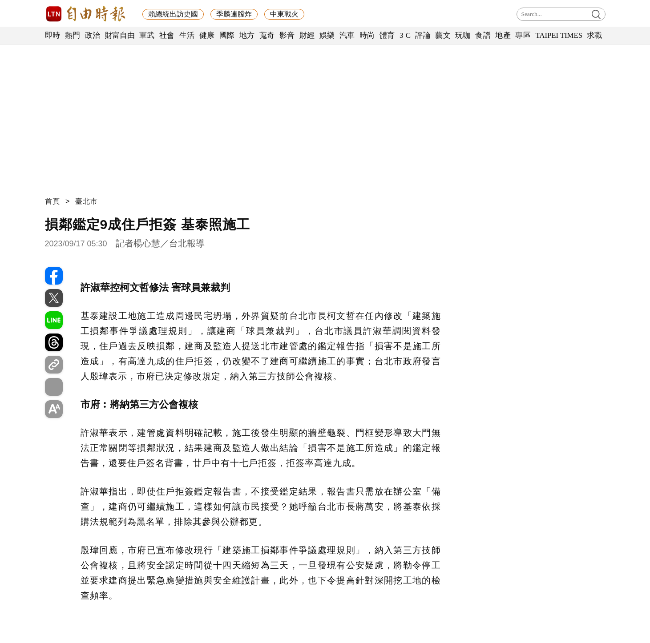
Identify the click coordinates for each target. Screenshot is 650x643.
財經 (307, 35)
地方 (247, 35)
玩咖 (463, 35)
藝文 (443, 35)
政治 (93, 35)
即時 (53, 35)
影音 (287, 35)
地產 (503, 35)
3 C (405, 35)
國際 (227, 35)
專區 (523, 35)
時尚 (367, 35)
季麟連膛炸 (234, 14)
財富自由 (120, 35)
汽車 (347, 35)
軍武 (147, 35)
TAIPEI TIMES (558, 35)
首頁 (52, 201)
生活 (187, 35)
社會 (167, 35)
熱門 (73, 35)
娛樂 (327, 35)
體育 (387, 35)
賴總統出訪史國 (173, 14)
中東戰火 (284, 14)
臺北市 (86, 201)
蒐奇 (267, 35)
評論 (423, 35)
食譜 (483, 35)
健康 (207, 35)
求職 (594, 35)
